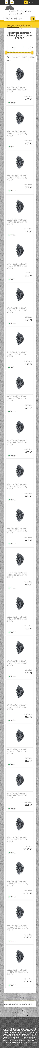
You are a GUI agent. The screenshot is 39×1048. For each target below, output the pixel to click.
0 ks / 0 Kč (31, 2)
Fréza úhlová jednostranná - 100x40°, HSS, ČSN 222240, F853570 (17, 840)
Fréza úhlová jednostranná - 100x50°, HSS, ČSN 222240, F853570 (17, 884)
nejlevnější (16, 57)
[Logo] (18, 10)
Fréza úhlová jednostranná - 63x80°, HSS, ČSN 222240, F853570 (17, 531)
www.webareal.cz (26, 1004)
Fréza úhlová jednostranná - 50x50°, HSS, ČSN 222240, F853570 (17, 89)
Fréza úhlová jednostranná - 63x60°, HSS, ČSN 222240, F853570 (17, 354)
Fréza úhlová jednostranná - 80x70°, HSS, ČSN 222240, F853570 (17, 707)
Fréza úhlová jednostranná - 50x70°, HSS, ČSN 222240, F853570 (17, 178)
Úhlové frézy (26, 25)
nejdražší (24, 57)
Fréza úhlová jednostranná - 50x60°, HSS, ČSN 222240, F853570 (17, 134)
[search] (33, 19)
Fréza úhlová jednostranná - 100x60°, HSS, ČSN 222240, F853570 (17, 928)
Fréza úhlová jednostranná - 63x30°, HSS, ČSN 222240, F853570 (17, 222)
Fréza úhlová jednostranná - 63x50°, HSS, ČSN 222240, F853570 (17, 310)
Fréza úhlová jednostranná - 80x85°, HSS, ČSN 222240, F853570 (17, 795)
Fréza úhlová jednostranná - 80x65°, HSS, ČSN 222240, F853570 (17, 663)
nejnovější (33, 57)
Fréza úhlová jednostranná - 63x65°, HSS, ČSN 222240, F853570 (17, 398)
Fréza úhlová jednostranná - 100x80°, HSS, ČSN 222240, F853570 (17, 972)
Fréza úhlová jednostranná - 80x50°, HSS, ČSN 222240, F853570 (17, 619)
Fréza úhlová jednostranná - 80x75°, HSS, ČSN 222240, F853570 (17, 751)
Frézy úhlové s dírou (13, 27)
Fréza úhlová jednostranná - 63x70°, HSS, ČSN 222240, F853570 (17, 442)
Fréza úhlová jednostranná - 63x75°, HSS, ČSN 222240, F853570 (17, 487)
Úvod (8, 25)
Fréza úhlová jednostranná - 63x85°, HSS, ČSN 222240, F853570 (17, 575)
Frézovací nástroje (17, 25)
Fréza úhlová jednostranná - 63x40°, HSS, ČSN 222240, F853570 (17, 266)
